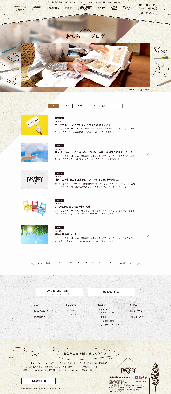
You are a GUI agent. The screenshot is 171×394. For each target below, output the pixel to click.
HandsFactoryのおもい (20, 8)
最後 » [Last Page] (123, 263)
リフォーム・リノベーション (79, 314)
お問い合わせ (150, 13)
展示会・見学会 (136, 311)
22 (100, 263)
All (54, 106)
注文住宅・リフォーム (74, 305)
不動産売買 (52, 8)
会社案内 (102, 8)
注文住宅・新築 (107, 321)
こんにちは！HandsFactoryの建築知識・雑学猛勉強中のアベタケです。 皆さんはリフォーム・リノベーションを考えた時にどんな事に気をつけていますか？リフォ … (94, 130)
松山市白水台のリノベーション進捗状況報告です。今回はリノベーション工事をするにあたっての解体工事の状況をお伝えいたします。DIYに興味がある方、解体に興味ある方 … (95, 185)
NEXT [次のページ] (132, 263)
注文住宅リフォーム (37, 8)
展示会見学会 (114, 8)
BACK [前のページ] (39, 263)
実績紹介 (68, 8)
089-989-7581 (146, 5)
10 (60, 263)
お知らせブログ (126, 8)
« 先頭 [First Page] (47, 263)
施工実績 (102, 317)
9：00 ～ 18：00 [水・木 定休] (60, 292)
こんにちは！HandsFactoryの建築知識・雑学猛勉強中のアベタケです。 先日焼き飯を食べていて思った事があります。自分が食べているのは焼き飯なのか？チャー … (94, 239)
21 (92, 263)
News (67, 106)
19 (78, 263)
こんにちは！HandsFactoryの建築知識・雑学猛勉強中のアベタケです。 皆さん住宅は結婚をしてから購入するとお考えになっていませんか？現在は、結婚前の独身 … (94, 157)
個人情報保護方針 (141, 381)
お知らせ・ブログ (137, 317)
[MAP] (136, 390)
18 (71, 263)
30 (111, 263)
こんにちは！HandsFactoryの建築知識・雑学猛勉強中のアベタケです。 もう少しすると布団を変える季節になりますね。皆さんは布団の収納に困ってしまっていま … (94, 212)
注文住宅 (70, 310)
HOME (36, 305)
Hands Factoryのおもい (43, 311)
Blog (80, 106)
